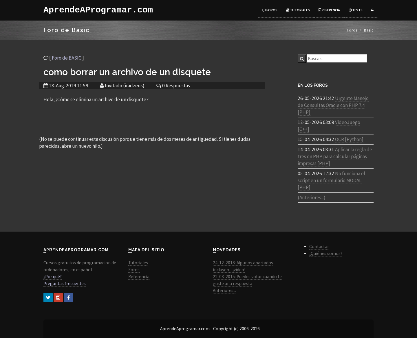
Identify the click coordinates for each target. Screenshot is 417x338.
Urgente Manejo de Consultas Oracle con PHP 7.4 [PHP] (333, 105)
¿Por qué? (52, 276)
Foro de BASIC (66, 58)
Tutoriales (298, 10)
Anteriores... (224, 290)
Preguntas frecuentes (64, 283)
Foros (269, 10)
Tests (356, 10)
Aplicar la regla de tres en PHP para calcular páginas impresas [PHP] (335, 156)
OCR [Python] (349, 139)
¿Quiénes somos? (325, 253)
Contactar (319, 246)
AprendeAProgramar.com (98, 10)
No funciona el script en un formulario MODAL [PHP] (331, 180)
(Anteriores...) (311, 197)
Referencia (329, 10)
